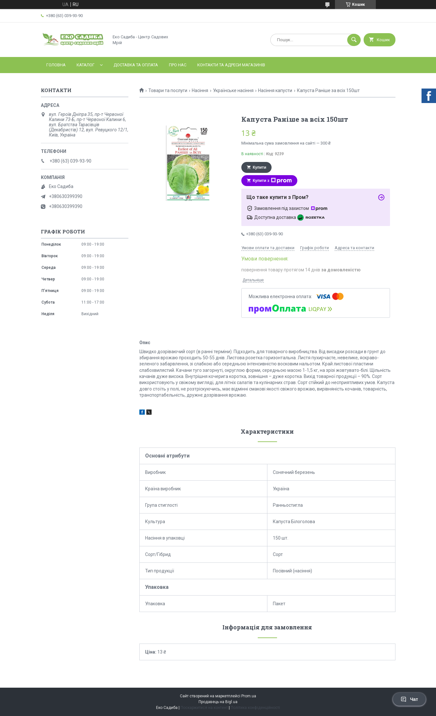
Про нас (177, 64)
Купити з (272, 181)
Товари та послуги (167, 90)
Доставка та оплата (136, 64)
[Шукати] (354, 40)
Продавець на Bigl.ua (218, 702)
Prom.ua (248, 696)
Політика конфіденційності (255, 707)
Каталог (86, 64)
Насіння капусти (275, 90)
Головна (56, 64)
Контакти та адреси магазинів (231, 64)
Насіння (200, 90)
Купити (259, 167)
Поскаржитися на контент (204, 707)
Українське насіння (233, 90)
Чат (409, 699)
